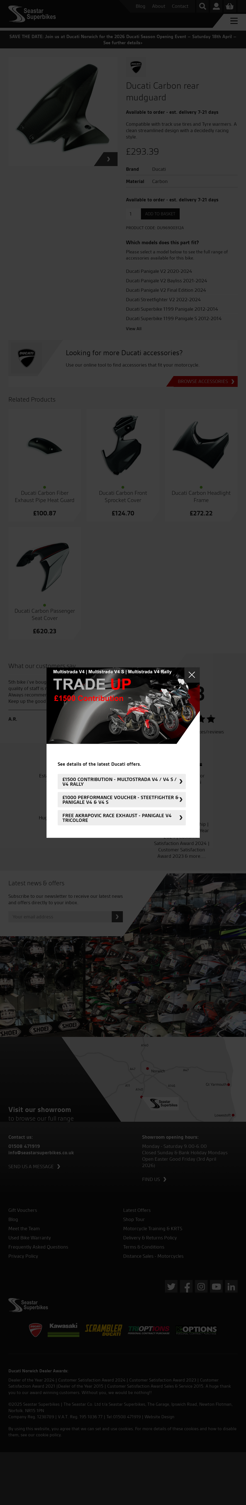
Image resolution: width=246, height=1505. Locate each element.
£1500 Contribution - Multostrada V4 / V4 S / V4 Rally (119, 781)
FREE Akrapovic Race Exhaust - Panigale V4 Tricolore (117, 817)
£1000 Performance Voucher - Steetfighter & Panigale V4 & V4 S (120, 799)
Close (192, 675)
